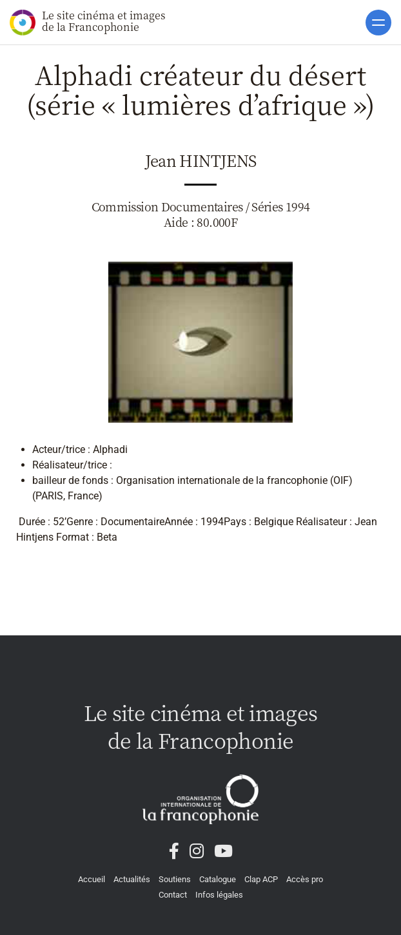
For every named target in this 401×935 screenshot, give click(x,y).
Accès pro (304, 879)
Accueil (91, 879)
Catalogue (217, 879)
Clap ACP (261, 879)
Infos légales (219, 895)
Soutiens (175, 879)
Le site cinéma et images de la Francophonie (88, 21)
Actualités (131, 879)
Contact (173, 895)
